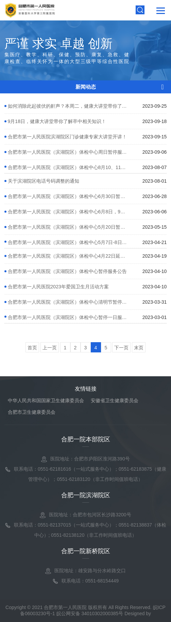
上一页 (49, 347)
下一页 (121, 347)
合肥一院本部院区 (85, 439)
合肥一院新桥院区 (85, 551)
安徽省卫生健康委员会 (114, 400)
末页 (138, 347)
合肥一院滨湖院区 (85, 495)
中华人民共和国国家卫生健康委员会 (46, 400)
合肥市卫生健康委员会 (31, 412)
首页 (32, 347)
